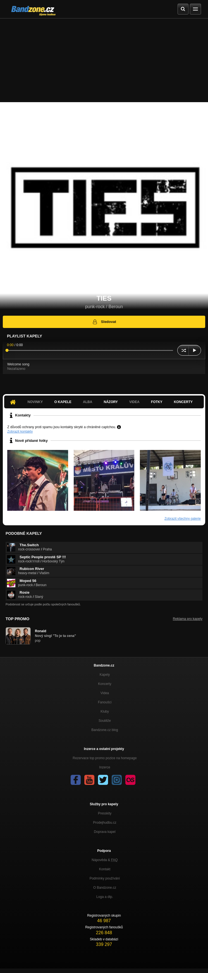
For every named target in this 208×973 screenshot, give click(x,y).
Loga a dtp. (104, 897)
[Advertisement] (104, 60)
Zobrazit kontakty (20, 431)
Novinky (35, 402)
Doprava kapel (104, 832)
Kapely (105, 675)
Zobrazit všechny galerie (182, 519)
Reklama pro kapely (187, 619)
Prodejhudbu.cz (104, 823)
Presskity (105, 813)
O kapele (62, 402)
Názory (111, 402)
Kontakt (105, 869)
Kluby (105, 711)
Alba (87, 402)
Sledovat (104, 322)
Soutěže (105, 721)
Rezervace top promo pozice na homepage (105, 758)
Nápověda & (105, 860)
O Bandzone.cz (104, 888)
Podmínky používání (105, 878)
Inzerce (104, 767)
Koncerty (183, 402)
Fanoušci (105, 702)
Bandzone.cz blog (104, 730)
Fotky (156, 402)
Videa (134, 402)
